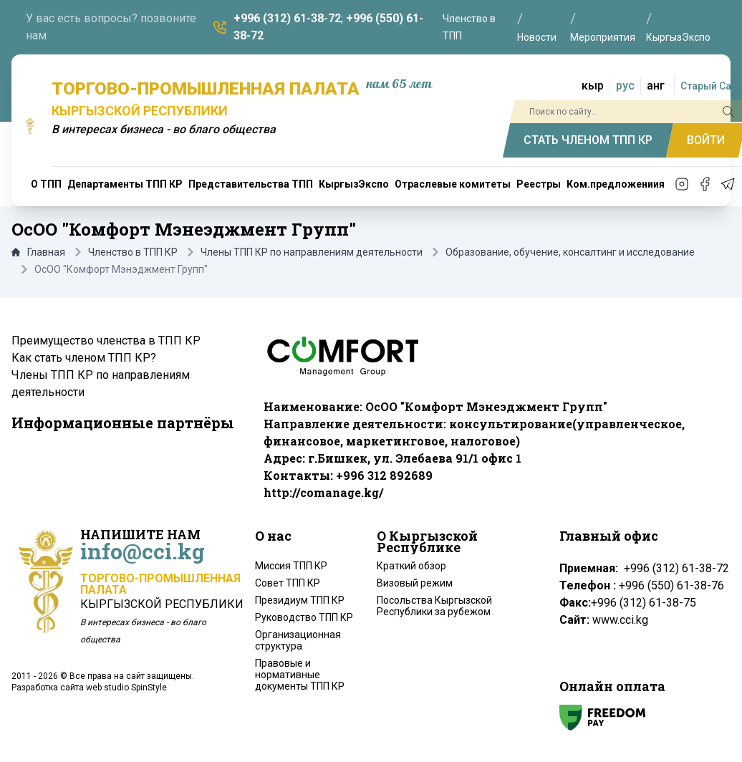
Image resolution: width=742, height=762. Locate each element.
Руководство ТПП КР (304, 617)
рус (625, 85)
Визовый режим (415, 583)
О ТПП (46, 184)
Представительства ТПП (250, 184)
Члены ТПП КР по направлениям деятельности (312, 252)
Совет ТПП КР (287, 583)
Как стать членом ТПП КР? (83, 358)
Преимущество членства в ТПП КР (106, 340)
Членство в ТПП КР (133, 252)
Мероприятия (602, 37)
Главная (38, 252)
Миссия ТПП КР (291, 566)
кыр (593, 85)
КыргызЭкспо (678, 37)
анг (656, 85)
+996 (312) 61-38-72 (287, 18)
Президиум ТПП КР (299, 600)
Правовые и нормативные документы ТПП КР (299, 674)
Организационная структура (298, 640)
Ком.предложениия (616, 184)
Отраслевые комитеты (453, 184)
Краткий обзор (411, 566)
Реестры (538, 184)
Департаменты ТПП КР (125, 184)
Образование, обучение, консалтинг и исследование (570, 252)
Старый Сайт (711, 86)
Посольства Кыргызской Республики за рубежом (434, 605)
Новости (536, 37)
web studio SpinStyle (126, 688)
